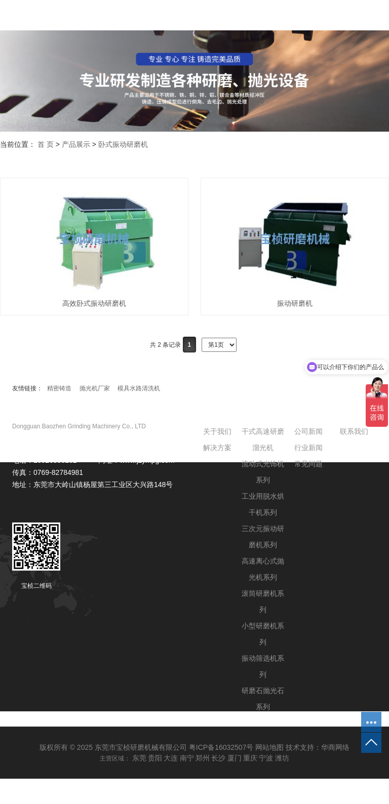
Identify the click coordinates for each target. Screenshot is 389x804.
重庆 (250, 758)
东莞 (139, 758)
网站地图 (269, 747)
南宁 (187, 758)
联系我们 (354, 431)
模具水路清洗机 (139, 388)
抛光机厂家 (95, 388)
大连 (171, 758)
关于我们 (217, 431)
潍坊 (282, 758)
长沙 (218, 758)
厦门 (234, 758)
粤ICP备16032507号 (221, 747)
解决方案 (217, 448)
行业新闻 (308, 448)
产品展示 (76, 144)
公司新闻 (308, 431)
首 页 (45, 144)
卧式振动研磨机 (123, 144)
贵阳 (155, 758)
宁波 (266, 758)
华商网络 (335, 747)
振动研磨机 (295, 303)
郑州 (203, 758)
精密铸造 (59, 388)
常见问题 (308, 464)
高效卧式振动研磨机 (94, 303)
